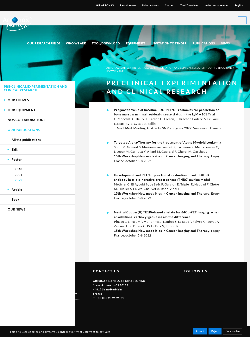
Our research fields (43, 43)
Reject (215, 331)
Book (15, 199)
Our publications (24, 130)
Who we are (76, 43)
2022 (18, 180)
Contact (170, 5)
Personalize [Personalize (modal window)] (233, 331)
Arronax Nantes (117, 67)
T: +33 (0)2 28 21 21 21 (108, 298)
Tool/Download (189, 5)
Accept (200, 331)
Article (17, 189)
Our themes (18, 100)
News (225, 43)
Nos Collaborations (26, 120)
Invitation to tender (216, 5)
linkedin (204, 283)
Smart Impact (226, 326)
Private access (150, 5)
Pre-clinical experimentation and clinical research (35, 88)
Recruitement (128, 5)
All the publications (26, 139)
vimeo (195, 283)
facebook (186, 283)
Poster (17, 159)
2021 (18, 174)
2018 (18, 169)
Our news (16, 209)
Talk (15, 149)
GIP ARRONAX (105, 5)
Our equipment (21, 110)
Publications (204, 43)
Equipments (136, 43)
